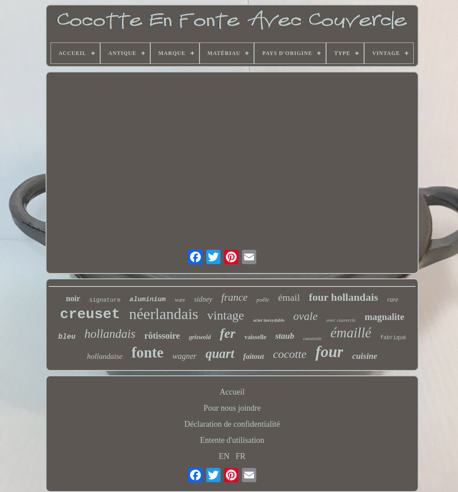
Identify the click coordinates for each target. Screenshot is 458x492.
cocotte (289, 354)
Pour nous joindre (232, 408)
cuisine (364, 356)
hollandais (110, 334)
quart (219, 353)
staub (284, 336)
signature (104, 300)
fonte (147, 353)
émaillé (351, 333)
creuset (90, 314)
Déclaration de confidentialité (232, 424)
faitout (253, 356)
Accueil (232, 391)
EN (224, 456)
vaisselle (255, 337)
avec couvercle (341, 320)
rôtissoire (162, 336)
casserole (312, 338)
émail (289, 297)
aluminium (147, 299)
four (329, 352)
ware (180, 300)
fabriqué (393, 338)
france (234, 297)
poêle (262, 299)
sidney (203, 299)
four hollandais (343, 297)
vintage (225, 315)
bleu (66, 337)
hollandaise (105, 356)
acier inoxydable (268, 320)
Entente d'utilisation (232, 440)
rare (392, 299)
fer (227, 333)
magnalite (384, 316)
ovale (305, 316)
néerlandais (164, 314)
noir (73, 298)
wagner (184, 356)
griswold (200, 337)
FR (241, 456)
